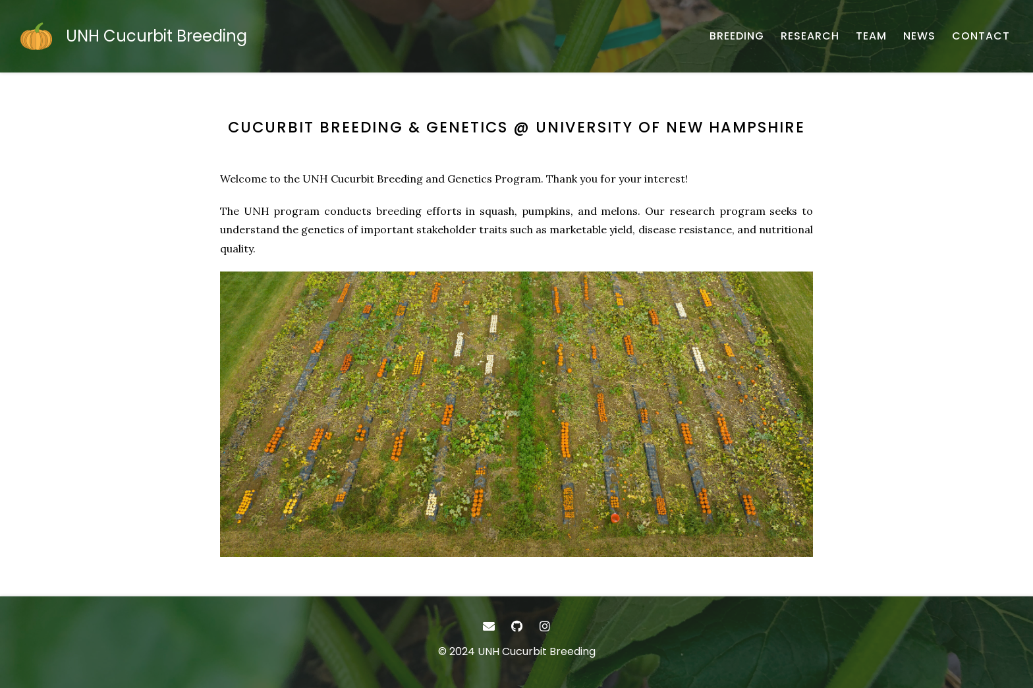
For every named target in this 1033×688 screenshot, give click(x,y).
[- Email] (488, 626)
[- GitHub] (517, 626)
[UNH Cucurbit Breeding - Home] (133, 36)
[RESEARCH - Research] (810, 36)
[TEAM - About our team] (871, 36)
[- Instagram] (544, 626)
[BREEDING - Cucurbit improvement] (737, 36)
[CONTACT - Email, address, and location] (981, 36)
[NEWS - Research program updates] (919, 36)
